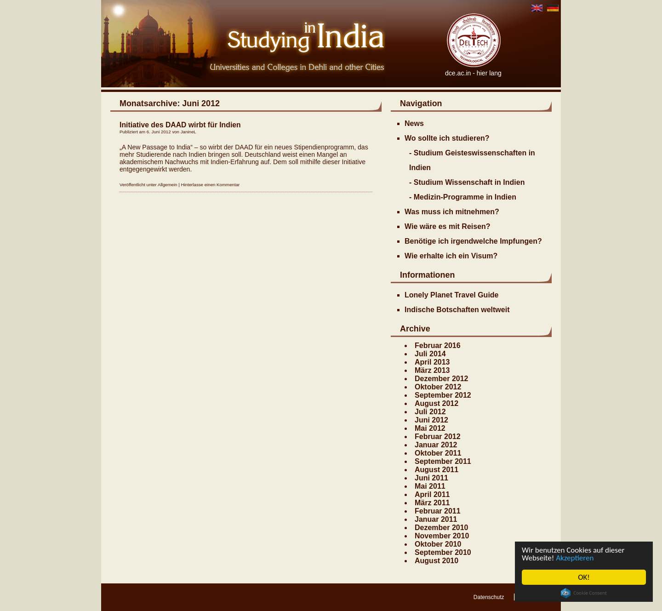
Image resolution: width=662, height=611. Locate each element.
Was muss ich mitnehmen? (452, 212)
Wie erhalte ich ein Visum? (451, 256)
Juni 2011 (431, 478)
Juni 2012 (431, 420)
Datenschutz (489, 597)
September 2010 (443, 552)
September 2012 (443, 395)
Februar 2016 (438, 345)
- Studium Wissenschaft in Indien (467, 182)
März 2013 (432, 370)
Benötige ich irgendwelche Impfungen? (473, 241)
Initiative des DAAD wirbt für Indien (180, 125)
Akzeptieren (575, 558)
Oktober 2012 (438, 387)
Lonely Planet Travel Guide (452, 295)
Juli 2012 (430, 412)
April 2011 (432, 494)
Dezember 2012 (441, 379)
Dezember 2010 (441, 527)
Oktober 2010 (438, 544)
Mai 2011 (430, 486)
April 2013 (432, 362)
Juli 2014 (430, 354)
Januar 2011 (436, 519)
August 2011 (436, 470)
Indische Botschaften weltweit (457, 310)
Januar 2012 (436, 445)
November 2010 (442, 536)
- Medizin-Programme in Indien (462, 197)
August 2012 (436, 403)
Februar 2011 (438, 511)
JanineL (188, 131)
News (414, 123)
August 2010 (436, 561)
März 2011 (432, 503)
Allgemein (167, 184)
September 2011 (443, 461)
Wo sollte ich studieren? (447, 138)
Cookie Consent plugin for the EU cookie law (584, 593)
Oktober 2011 (438, 453)
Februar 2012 (438, 436)
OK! (584, 577)
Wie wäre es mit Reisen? (448, 226)
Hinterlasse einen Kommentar (210, 184)
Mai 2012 (430, 428)
